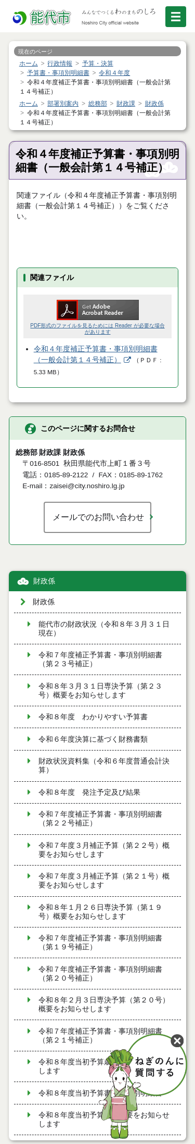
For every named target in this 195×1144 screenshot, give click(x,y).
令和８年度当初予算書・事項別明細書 (100, 1093)
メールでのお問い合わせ (98, 517)
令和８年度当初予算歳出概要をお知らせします (104, 1066)
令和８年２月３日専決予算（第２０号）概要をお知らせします (104, 1004)
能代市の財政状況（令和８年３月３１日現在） (104, 628)
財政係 (44, 581)
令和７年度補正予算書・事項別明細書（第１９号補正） (100, 942)
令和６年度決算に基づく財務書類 (93, 739)
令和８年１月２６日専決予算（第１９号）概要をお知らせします (100, 912)
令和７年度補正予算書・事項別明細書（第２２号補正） (100, 818)
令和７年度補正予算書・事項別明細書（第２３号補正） (100, 659)
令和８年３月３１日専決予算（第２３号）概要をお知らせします (100, 690)
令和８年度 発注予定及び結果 (89, 792)
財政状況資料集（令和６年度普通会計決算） (104, 765)
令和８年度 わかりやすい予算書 (93, 717)
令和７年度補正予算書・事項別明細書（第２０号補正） (100, 973)
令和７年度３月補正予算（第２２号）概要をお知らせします (104, 850)
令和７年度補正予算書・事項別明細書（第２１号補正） (100, 1035)
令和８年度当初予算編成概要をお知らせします (104, 1119)
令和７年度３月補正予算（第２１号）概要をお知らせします (104, 880)
